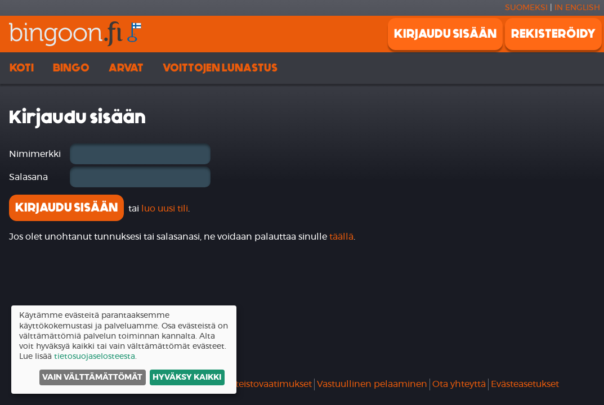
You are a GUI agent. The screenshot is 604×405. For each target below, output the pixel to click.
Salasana (28, 177)
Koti (22, 68)
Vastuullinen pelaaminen (372, 384)
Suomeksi (526, 8)
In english (577, 8)
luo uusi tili (164, 208)
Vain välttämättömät (92, 377)
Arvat (126, 68)
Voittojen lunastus (220, 68)
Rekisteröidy (553, 34)
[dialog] (123, 349)
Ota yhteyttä (459, 384)
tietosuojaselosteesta (94, 357)
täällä (341, 236)
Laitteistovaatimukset (266, 384)
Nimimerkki (35, 154)
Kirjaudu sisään (445, 34)
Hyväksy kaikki (187, 377)
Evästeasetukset (525, 384)
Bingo (71, 68)
